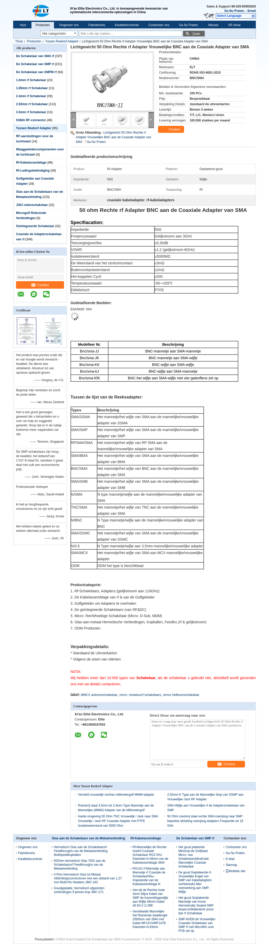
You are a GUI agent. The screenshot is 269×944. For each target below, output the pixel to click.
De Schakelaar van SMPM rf (36, 72)
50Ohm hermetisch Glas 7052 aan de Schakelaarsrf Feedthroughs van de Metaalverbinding (79, 864)
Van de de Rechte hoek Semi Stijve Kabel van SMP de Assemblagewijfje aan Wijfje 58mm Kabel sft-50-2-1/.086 (150, 897)
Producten (43, 25)
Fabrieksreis (96, 25)
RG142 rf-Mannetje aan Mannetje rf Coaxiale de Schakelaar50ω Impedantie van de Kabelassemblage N (149, 876)
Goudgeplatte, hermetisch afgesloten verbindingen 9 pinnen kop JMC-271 (79, 890)
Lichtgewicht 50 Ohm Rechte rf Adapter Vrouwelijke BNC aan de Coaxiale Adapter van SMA (113, 137)
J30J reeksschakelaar (32, 205)
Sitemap (231, 865)
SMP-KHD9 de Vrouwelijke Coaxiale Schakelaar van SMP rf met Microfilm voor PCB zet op (196, 925)
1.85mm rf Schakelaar (32, 88)
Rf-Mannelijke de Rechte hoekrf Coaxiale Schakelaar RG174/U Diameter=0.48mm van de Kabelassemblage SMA (150, 854)
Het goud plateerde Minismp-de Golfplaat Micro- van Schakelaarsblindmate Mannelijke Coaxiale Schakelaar (193, 856)
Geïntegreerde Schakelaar (35, 226)
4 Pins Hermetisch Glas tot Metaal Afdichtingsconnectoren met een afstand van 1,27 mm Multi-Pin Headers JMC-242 (88, 878)
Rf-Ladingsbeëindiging (33, 170)
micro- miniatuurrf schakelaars (140, 695)
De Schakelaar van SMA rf (35, 56)
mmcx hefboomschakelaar (181, 695)
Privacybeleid (44, 939)
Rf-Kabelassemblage (31, 162)
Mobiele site (235, 871)
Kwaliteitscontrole (127, 25)
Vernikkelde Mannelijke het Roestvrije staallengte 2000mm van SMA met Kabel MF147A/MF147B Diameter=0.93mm (150, 919)
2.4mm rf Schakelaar (31, 96)
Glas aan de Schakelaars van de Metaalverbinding (88, 838)
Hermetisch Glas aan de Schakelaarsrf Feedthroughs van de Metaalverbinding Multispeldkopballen (80, 851)
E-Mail (230, 859)
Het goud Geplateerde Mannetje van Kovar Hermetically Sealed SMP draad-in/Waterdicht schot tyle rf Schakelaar (195, 905)
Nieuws (213, 25)
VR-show (234, 25)
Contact (40, 285)
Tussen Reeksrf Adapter (61, 41)
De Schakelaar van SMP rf (35, 64)
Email (252, 11)
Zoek (196, 34)
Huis (23, 25)
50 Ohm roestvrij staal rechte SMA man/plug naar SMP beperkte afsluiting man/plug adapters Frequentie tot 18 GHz (205, 821)
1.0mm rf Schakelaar (31, 80)
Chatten (171, 129)
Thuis (19, 41)
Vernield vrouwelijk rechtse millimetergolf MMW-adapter (116, 794)
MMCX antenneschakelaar (99, 695)
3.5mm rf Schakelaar (31, 112)
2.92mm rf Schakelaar (32, 104)
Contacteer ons (158, 25)
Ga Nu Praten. (234, 11)
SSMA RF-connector (31, 120)
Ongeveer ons (69, 25)
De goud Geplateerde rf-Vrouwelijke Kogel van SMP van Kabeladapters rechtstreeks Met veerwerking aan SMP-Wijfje (195, 882)
